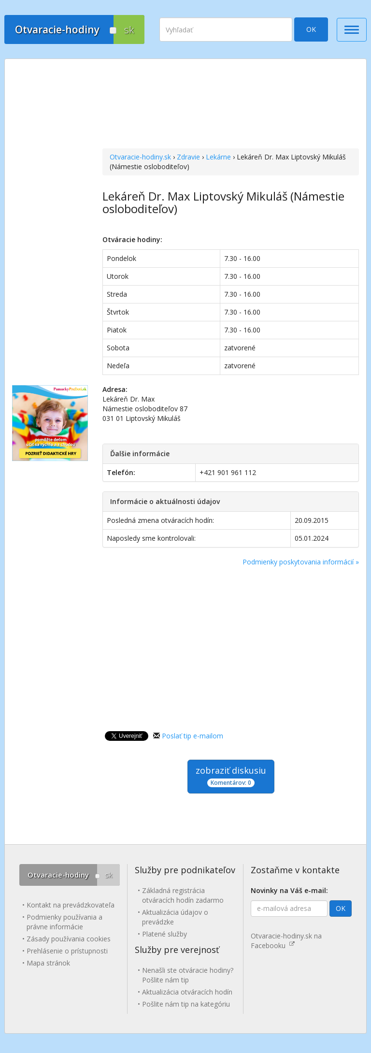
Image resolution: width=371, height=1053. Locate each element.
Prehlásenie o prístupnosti (67, 950)
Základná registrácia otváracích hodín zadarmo (183, 895)
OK (311, 29)
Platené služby (164, 933)
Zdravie (188, 156)
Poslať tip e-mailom (192, 735)
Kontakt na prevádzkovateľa (70, 904)
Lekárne (218, 156)
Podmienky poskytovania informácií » (301, 561)
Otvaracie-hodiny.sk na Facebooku (286, 940)
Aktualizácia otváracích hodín (187, 991)
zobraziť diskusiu (231, 776)
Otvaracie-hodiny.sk (140, 156)
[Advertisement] (230, 105)
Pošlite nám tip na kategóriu (186, 1004)
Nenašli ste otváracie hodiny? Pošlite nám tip (187, 975)
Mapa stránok (48, 962)
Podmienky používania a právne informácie (64, 921)
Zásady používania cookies (69, 938)
